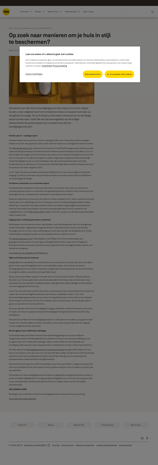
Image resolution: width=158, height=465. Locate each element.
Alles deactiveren (92, 74)
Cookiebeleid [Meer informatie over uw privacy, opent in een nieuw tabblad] (47, 66)
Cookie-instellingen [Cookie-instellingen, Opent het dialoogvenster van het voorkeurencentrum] (34, 74)
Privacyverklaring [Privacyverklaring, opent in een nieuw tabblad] (60, 66)
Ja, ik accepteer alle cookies (119, 74)
